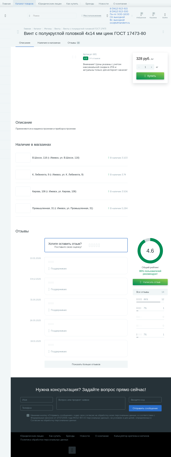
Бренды (90, 3)
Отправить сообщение (145, 408)
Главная (6, 3)
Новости (104, 3)
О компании (121, 3)
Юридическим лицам (50, 3)
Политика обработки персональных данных (44, 439)
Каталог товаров (24, 3)
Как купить (73, 3)
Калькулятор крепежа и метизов (131, 435)
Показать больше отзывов (86, 364)
